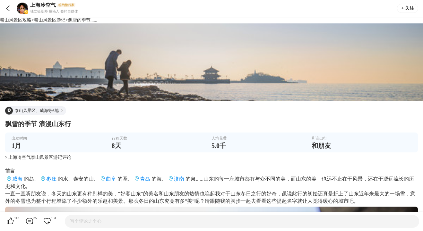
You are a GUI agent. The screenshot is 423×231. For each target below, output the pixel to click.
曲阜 (111, 179)
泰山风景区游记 (49, 20)
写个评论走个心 (85, 221)
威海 (17, 179)
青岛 (145, 179)
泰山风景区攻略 (15, 20)
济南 (179, 179)
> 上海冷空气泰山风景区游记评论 (38, 157)
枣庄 (51, 179)
